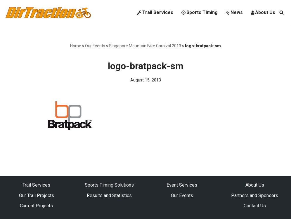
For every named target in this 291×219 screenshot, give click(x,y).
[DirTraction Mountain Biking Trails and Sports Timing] (48, 12)
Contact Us (255, 205)
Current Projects (36, 205)
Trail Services (155, 12)
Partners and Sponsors (254, 195)
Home (75, 46)
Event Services (182, 185)
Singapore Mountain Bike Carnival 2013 (145, 46)
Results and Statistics (109, 195)
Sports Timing (199, 12)
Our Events (95, 46)
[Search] (281, 12)
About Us (263, 12)
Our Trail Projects (36, 195)
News (234, 12)
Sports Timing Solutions (109, 185)
